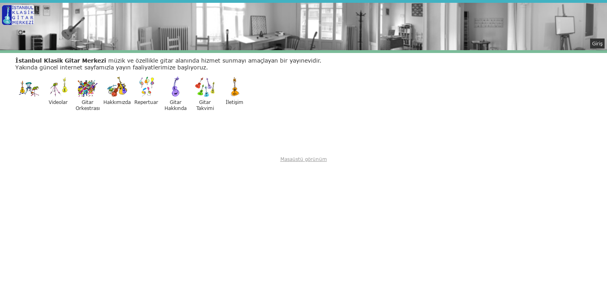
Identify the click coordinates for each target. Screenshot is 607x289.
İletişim (234, 91)
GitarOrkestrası (88, 94)
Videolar (58, 91)
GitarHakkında (176, 94)
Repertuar (146, 91)
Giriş (597, 44)
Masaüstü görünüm (303, 159)
